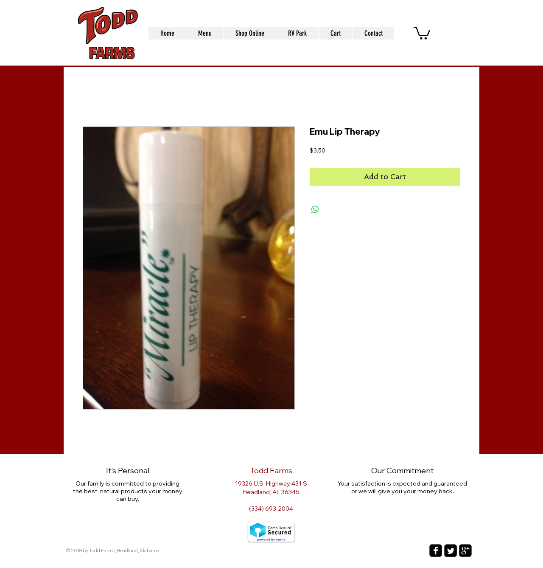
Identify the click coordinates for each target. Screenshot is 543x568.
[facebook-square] (435, 550)
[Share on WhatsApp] (315, 209)
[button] (422, 32)
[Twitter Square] (450, 550)
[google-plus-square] (465, 550)
